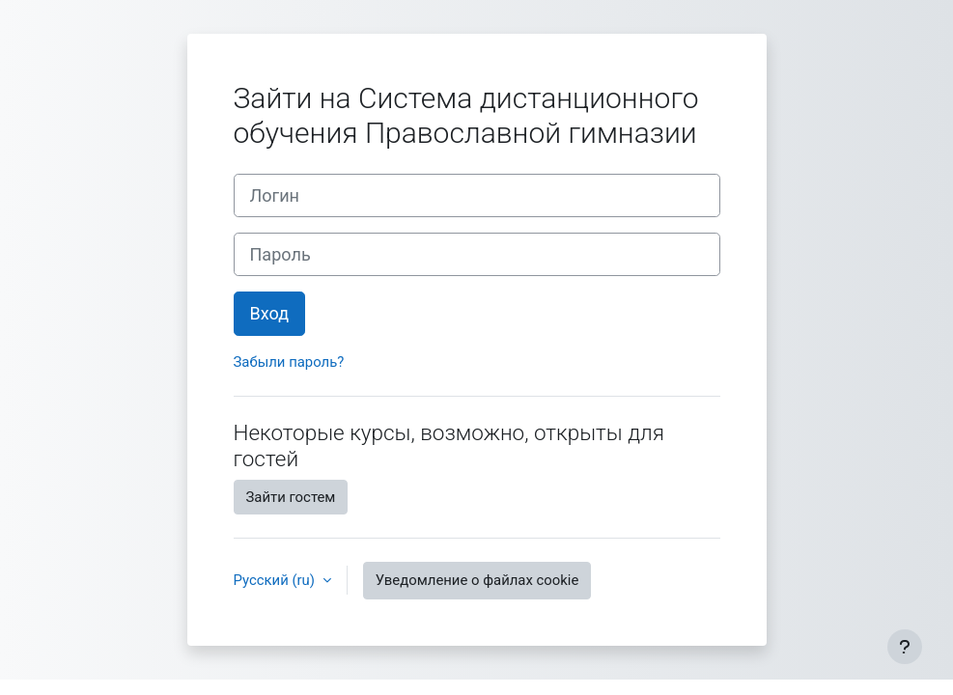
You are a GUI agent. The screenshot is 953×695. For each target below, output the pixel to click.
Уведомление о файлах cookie (477, 580)
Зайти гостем (291, 497)
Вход (270, 313)
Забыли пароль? (289, 362)
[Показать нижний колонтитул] (904, 646)
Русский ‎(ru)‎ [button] (276, 580)
